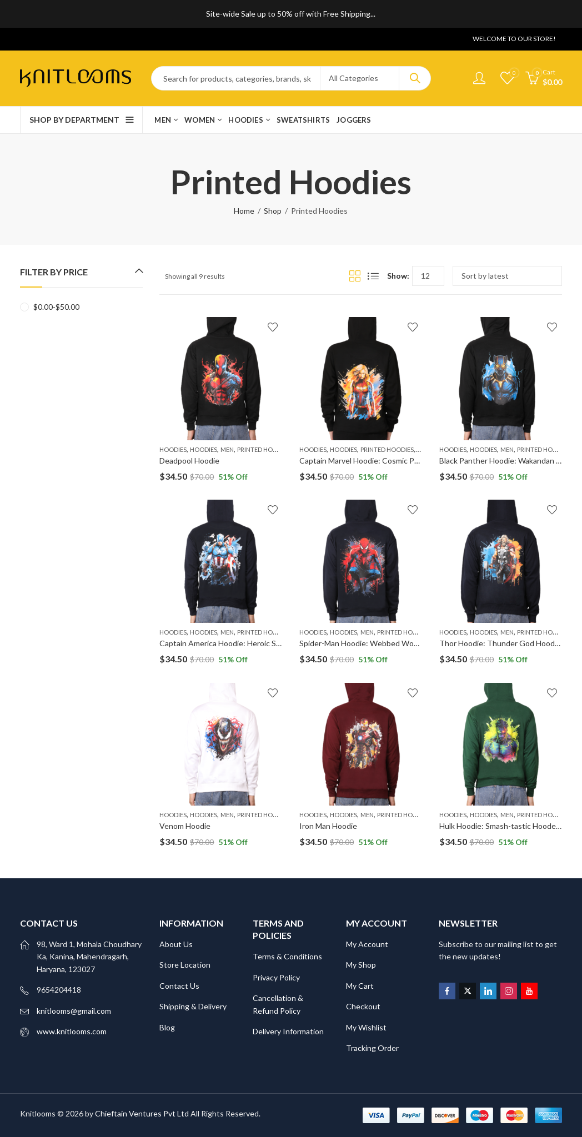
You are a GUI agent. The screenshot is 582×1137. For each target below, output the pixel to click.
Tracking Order (372, 1048)
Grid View (354, 276)
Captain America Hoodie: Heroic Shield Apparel (240, 643)
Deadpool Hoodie (189, 460)
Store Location (184, 964)
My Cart (360, 985)
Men (227, 449)
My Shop (361, 964)
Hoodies (173, 449)
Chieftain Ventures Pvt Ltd (142, 1113)
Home (244, 210)
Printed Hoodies (263, 449)
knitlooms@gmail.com (74, 1010)
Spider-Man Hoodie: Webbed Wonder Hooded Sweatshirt (399, 643)
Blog (167, 1027)
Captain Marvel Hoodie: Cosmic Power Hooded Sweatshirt (400, 460)
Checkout (363, 1006)
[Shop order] (507, 276)
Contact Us (179, 985)
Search (415, 78)
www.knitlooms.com (72, 1031)
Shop (273, 210)
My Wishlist (366, 1027)
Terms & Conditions (287, 956)
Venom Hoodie (184, 826)
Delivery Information (288, 1031)
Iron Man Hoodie (328, 826)
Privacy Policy (276, 977)
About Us (176, 944)
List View (373, 276)
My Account (367, 944)
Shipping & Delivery (193, 1006)
